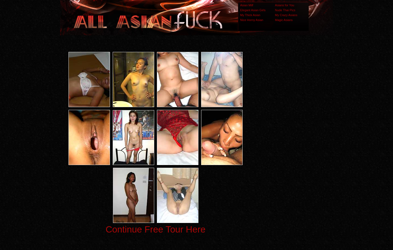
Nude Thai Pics (285, 10)
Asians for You (284, 5)
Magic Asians (284, 20)
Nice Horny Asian (251, 20)
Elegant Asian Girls (253, 10)
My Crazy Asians (286, 15)
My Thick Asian (250, 15)
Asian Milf (246, 5)
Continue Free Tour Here (156, 229)
